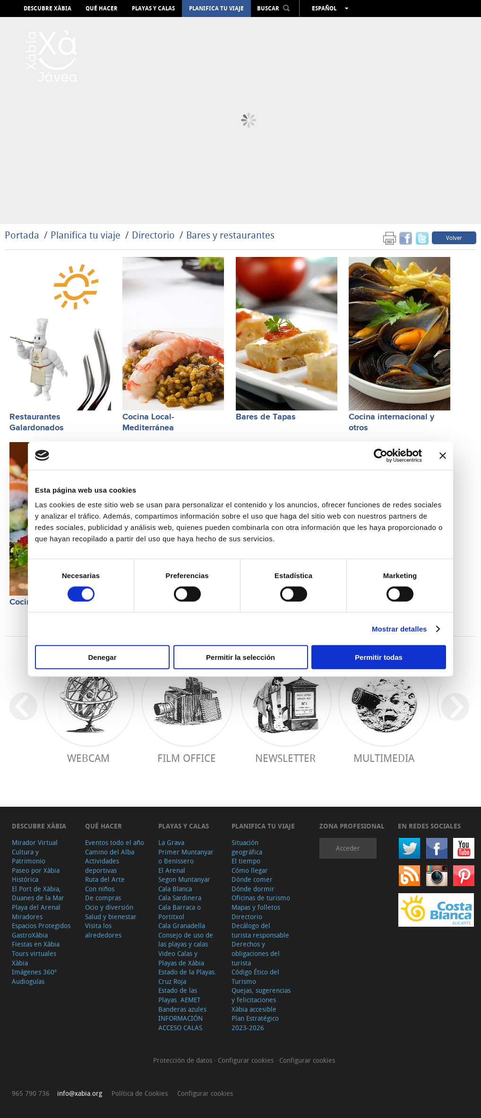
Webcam (88, 758)
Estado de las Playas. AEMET (179, 995)
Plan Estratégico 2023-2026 (255, 1023)
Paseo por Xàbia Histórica (36, 875)
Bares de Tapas (266, 417)
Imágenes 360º (34, 971)
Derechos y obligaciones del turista (256, 953)
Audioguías (28, 981)
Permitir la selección (240, 657)
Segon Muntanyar (184, 879)
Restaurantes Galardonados (36, 422)
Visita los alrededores (103, 930)
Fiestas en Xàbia (36, 943)
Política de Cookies (140, 1093)
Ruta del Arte (105, 879)
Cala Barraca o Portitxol (179, 912)
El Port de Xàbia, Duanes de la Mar (38, 893)
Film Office (186, 758)
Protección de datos (183, 1060)
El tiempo (246, 860)
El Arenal (171, 870)
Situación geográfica (247, 847)
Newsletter (285, 758)
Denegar (102, 657)
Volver (454, 237)
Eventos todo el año (114, 842)
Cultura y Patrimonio (28, 856)
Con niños (99, 888)
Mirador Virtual (35, 842)
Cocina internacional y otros (391, 422)
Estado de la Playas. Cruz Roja (187, 976)
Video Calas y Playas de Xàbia (181, 958)
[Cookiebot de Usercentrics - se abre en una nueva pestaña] (380, 455)
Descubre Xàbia (47, 8)
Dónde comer (252, 879)
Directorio (154, 235)
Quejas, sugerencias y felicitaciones (261, 995)
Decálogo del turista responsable (260, 930)
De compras (103, 897)
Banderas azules (182, 1009)
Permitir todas (379, 657)
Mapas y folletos (256, 907)
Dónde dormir (253, 888)
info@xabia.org (79, 1093)
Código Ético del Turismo (255, 976)
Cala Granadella (181, 925)
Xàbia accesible (254, 1009)
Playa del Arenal (36, 907)
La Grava (171, 842)
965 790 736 (31, 1093)
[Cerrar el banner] (442, 455)
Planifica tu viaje (216, 8)
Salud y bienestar (111, 916)
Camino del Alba (109, 851)
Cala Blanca (175, 888)
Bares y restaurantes (230, 235)
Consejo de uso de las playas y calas (185, 939)
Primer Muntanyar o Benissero (186, 856)
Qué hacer (102, 8)
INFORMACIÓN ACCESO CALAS (180, 1023)
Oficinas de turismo (261, 897)
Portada (22, 235)
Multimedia (383, 758)
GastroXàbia (30, 934)
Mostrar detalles (399, 628)
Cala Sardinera (179, 897)
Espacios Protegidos (41, 925)
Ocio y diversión (109, 907)
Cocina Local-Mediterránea (148, 422)
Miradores (27, 916)
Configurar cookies (246, 1060)
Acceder (348, 848)
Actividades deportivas (102, 865)
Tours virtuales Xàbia (34, 958)
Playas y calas (153, 8)
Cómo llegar (250, 870)
